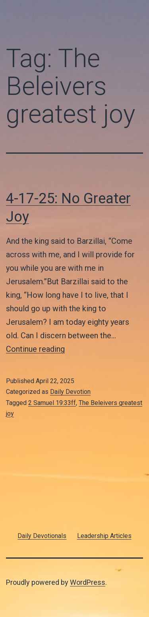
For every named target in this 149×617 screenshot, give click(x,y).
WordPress (87, 582)
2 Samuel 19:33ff (52, 403)
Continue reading (35, 349)
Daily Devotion (70, 391)
